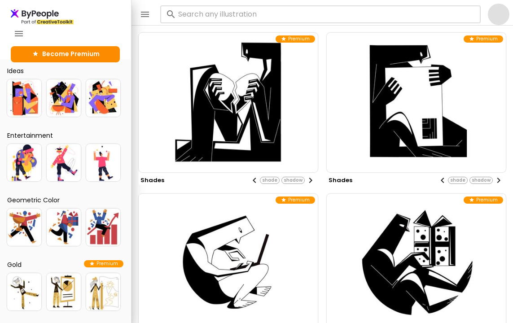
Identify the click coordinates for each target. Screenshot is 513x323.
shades (152, 180)
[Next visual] (310, 180)
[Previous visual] (254, 180)
